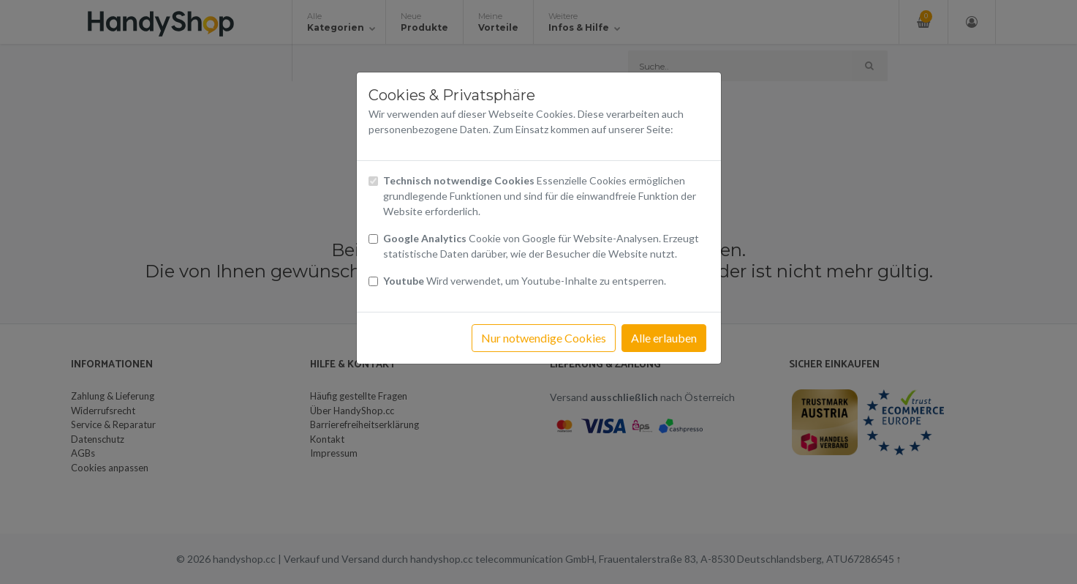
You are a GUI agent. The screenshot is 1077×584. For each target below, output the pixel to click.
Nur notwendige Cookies (543, 338)
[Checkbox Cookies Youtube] (373, 281)
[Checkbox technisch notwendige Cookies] (373, 181)
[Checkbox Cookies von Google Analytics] (373, 239)
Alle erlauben (664, 338)
